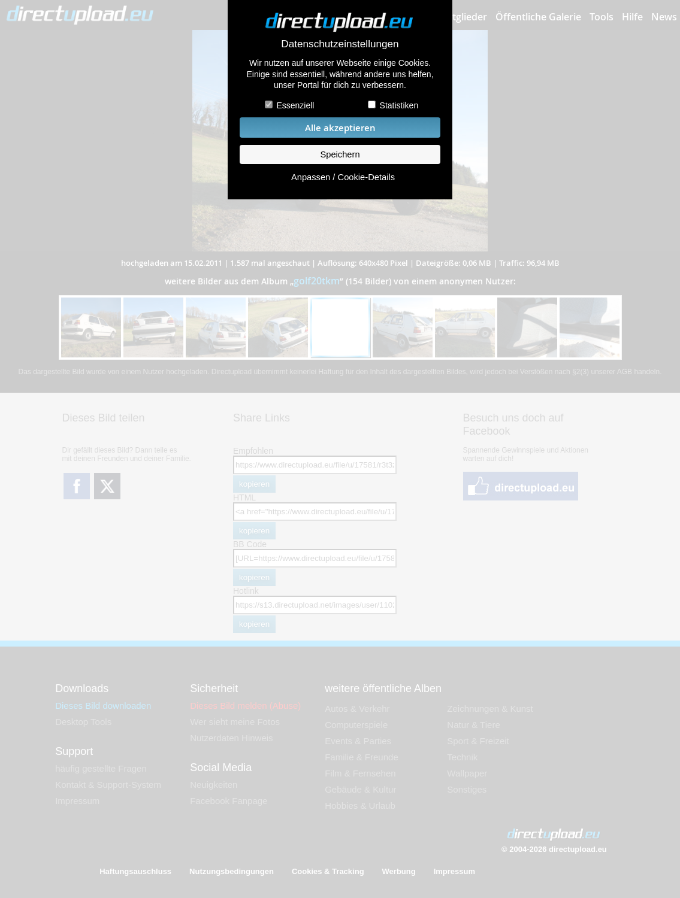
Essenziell (295, 105)
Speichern (339, 154)
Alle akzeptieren (340, 128)
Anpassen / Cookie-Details (343, 177)
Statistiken (399, 105)
